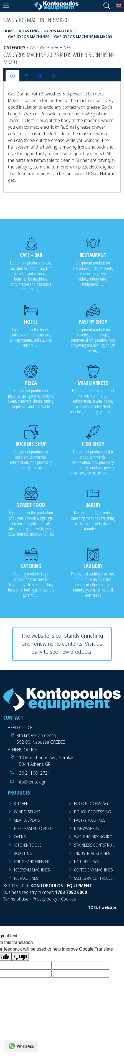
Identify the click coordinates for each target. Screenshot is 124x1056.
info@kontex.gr (31, 782)
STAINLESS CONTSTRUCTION (97, 845)
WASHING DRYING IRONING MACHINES (97, 836)
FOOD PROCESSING (91, 803)
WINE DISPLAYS (27, 811)
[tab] (12, 76)
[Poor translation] (20, 957)
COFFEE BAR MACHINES (93, 870)
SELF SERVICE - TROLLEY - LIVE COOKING (97, 878)
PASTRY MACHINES (89, 820)
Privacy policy (44, 899)
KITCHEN (21, 803)
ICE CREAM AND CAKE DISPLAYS (37, 828)
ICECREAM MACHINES (32, 870)
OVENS (20, 836)
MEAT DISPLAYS (27, 820)
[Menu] (6, 6)
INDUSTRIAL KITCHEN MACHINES (97, 853)
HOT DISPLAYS (86, 861)
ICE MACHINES (26, 878)
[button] (106, 6)
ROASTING (23, 853)
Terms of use (16, 899)
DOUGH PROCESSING (92, 811)
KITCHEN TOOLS (28, 845)
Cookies (68, 899)
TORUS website (102, 907)
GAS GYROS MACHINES (49, 48)
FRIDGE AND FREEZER (31, 861)
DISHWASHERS (86, 828)
